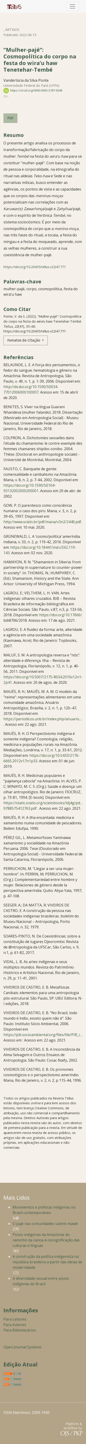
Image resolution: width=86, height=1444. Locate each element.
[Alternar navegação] (72, 6)
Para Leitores (15, 1319)
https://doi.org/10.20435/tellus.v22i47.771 (34, 267)
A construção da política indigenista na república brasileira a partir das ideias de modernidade (47, 1262)
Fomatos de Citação (24, 340)
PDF (10, 118)
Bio (5, 96)
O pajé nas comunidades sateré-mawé (45, 1223)
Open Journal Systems (22, 1347)
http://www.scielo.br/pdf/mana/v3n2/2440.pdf (42, 521)
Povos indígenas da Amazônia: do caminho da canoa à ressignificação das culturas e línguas (46, 1240)
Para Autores (14, 1324)
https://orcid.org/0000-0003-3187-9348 (32, 90)
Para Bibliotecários (19, 1330)
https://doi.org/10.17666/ (60, 614)
